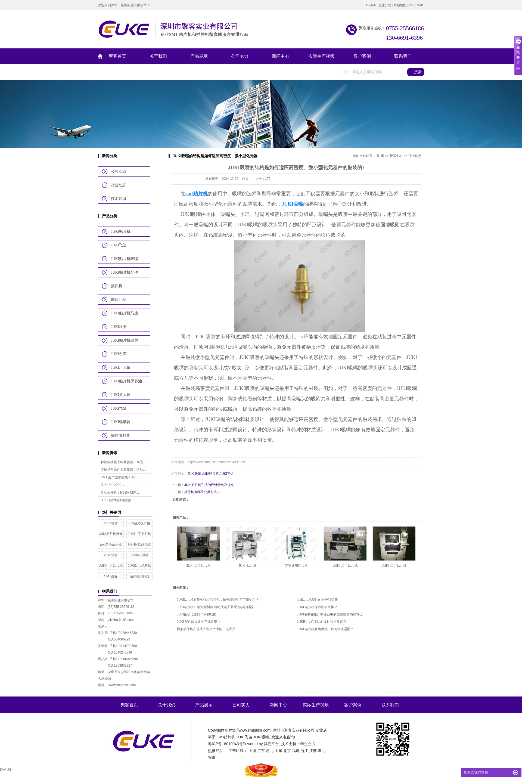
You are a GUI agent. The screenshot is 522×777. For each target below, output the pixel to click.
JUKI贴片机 (120, 232)
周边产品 (118, 300)
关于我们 (158, 56)
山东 (278, 750)
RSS (412, 5)
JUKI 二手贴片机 (198, 566)
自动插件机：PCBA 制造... (120, 492)
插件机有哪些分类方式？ (202, 492)
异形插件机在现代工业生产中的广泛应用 (206, 629)
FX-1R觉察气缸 (139, 544)
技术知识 (118, 199)
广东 (261, 750)
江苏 (313, 750)
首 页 (380, 156)
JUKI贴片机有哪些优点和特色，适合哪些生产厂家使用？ (218, 600)
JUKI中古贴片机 (111, 566)
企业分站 (384, 5)
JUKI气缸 (119, 408)
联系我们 (403, 56)
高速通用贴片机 (296, 566)
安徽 (212, 757)
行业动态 (118, 185)
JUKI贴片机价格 (139, 566)
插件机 (116, 286)
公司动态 (118, 171)
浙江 (304, 750)
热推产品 (215, 750)
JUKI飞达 (119, 245)
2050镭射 (111, 523)
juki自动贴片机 (111, 544)
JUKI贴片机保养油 (126, 381)
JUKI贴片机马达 (124, 313)
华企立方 (307, 744)
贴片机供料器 (139, 576)
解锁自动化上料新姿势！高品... (123, 462)
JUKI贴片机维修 (111, 534)
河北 (270, 750)
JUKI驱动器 (120, 422)
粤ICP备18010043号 (225, 744)
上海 (252, 750)
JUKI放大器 (120, 395)
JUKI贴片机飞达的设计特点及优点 (209, 485)
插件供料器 (120, 436)
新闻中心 (280, 56)
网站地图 (399, 5)
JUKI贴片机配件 (124, 272)
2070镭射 (111, 555)
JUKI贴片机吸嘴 (124, 259)
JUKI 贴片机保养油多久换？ (317, 607)
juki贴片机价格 (139, 523)
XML (420, 5)
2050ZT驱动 (139, 555)
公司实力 (239, 56)
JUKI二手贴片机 (139, 534)
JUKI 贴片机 (247, 566)
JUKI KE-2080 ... (113, 485)
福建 (296, 750)
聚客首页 (117, 56)
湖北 (321, 750)
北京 (287, 750)
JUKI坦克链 (120, 368)
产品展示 (199, 56)
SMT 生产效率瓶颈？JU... (119, 477)
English (371, 5)
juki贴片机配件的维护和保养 (317, 600)
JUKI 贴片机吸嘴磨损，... (119, 500)
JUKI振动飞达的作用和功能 (196, 614)
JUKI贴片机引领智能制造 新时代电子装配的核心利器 (215, 607)
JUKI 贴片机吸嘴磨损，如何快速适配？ (325, 629)
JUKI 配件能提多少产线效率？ (198, 622)
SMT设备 (110, 576)
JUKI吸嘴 (194, 474)
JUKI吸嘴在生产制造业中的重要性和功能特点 (330, 614)
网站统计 (6, 770)
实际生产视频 (321, 56)
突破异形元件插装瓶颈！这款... (123, 470)
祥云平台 (271, 744)
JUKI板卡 (119, 327)
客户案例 (362, 56)
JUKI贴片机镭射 (124, 340)
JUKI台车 (119, 354)
